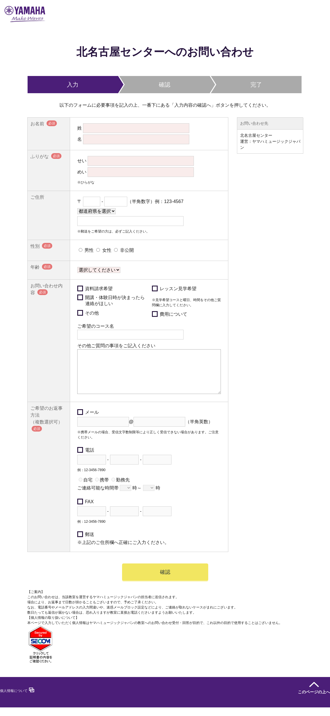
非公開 (124, 250)
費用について (169, 314)
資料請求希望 (95, 288)
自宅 (85, 488)
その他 (88, 313)
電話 (85, 458)
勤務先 (120, 488)
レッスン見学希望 (174, 288)
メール (88, 420)
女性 (103, 250)
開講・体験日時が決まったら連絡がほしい (111, 300)
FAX (85, 510)
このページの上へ (314, 700)
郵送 (85, 543)
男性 (86, 250)
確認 (165, 581)
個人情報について (14, 699)
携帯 (102, 488)
